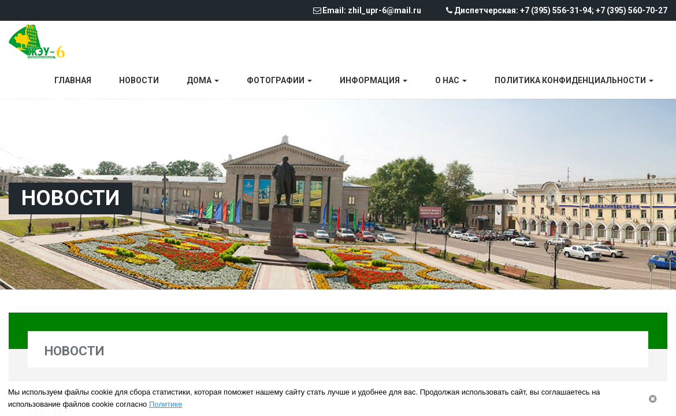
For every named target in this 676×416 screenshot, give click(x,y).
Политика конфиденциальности (574, 80)
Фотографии (279, 80)
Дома (203, 80)
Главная (72, 80)
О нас (451, 80)
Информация (373, 80)
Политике (165, 404)
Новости (139, 80)
